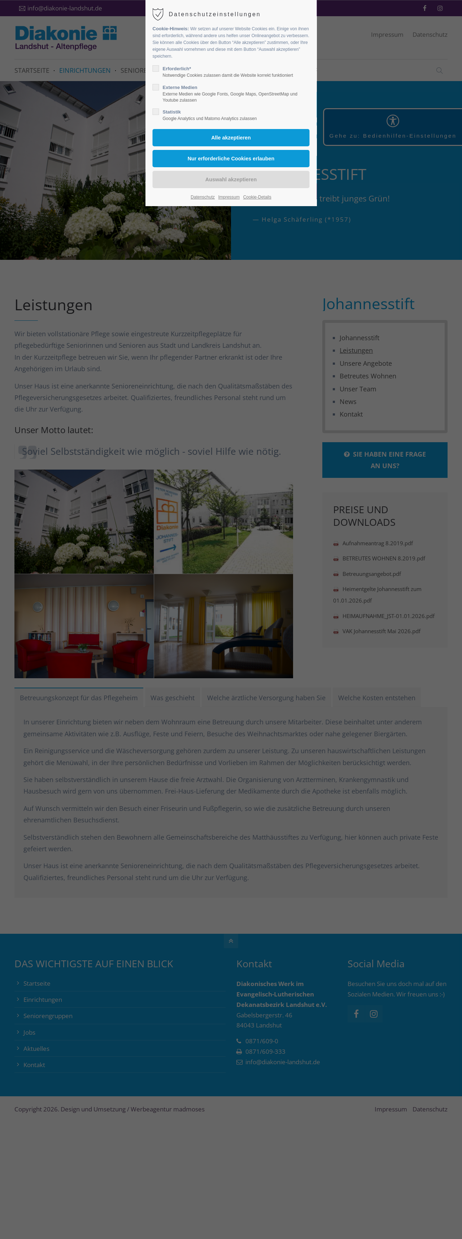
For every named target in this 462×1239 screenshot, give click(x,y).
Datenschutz (203, 197)
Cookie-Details (257, 197)
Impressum (229, 197)
